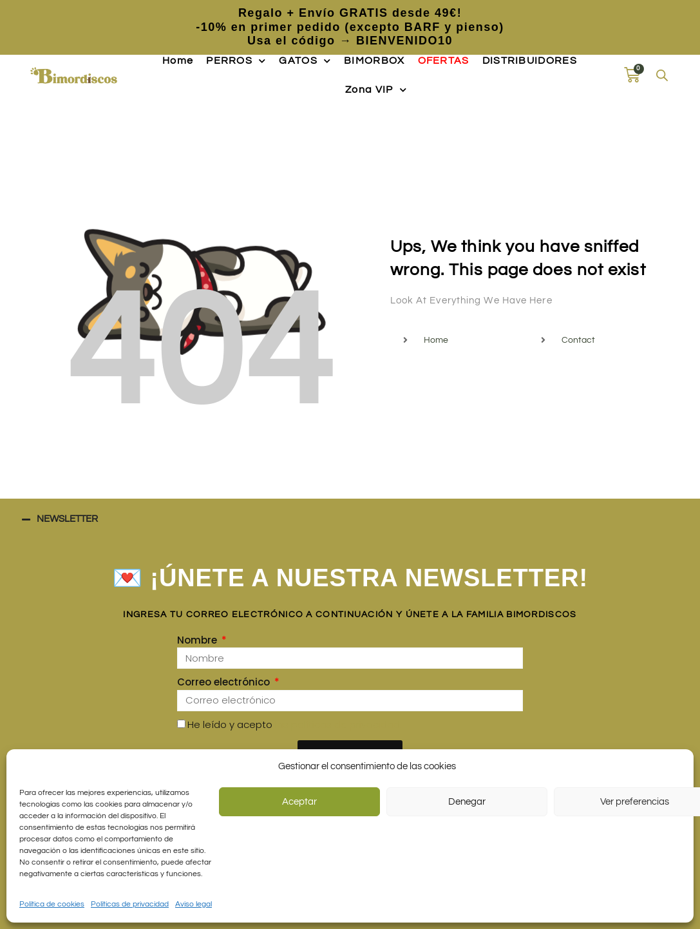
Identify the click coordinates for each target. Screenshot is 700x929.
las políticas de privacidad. (338, 724)
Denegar (467, 802)
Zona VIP (376, 90)
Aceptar (299, 802)
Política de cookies (51, 904)
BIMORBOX (374, 60)
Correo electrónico (224, 682)
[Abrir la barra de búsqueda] (662, 75)
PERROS (236, 61)
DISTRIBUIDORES (529, 60)
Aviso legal (193, 904)
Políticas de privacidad (130, 904)
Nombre (198, 640)
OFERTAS (443, 60)
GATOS (305, 61)
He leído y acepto (294, 724)
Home (177, 60)
